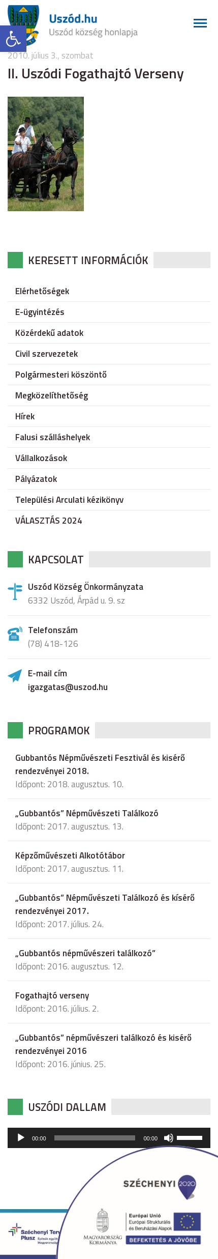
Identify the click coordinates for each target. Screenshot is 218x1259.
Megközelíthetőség (51, 395)
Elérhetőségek (42, 291)
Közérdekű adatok (49, 332)
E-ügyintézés (40, 312)
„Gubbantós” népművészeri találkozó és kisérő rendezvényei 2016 (103, 1044)
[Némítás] (169, 1138)
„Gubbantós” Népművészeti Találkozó (87, 813)
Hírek (25, 416)
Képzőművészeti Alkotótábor (70, 855)
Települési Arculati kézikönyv (69, 499)
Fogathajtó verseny (52, 995)
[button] (13, 38)
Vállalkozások (41, 458)
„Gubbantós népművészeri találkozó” (85, 953)
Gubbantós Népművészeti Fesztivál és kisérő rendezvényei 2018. (100, 764)
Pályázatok (36, 478)
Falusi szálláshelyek (52, 437)
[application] (109, 1138)
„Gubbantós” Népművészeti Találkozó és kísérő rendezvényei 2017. (105, 904)
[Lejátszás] (21, 1138)
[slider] (95, 1137)
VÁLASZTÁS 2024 (48, 520)
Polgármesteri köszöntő (61, 374)
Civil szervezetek (46, 353)
